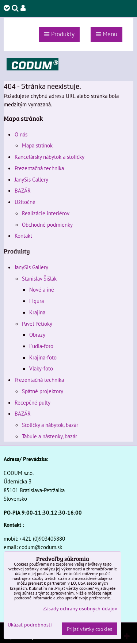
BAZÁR (23, 190)
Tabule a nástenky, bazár (49, 436)
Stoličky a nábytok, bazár (50, 424)
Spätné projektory (42, 391)
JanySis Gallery (31, 179)
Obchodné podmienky (47, 224)
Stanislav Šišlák (39, 278)
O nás (21, 134)
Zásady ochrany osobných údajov (80, 608)
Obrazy (37, 334)
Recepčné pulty (32, 402)
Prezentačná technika (39, 168)
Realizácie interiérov (45, 213)
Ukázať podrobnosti (30, 625)
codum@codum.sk (40, 547)
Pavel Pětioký (37, 323)
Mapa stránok (37, 145)
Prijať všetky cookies (89, 628)
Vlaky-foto (41, 368)
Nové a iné (41, 289)
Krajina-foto (43, 357)
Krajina (37, 312)
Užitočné (25, 201)
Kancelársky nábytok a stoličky (49, 156)
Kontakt (23, 235)
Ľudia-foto (41, 346)
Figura (36, 300)
